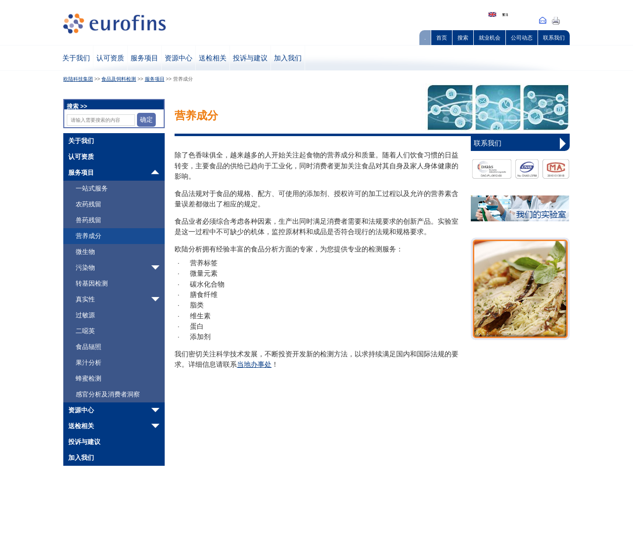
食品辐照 (88, 346)
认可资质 (110, 58)
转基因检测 (92, 283)
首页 (441, 38)
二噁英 (85, 331)
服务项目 (144, 58)
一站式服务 (92, 188)
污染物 (85, 267)
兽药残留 (88, 220)
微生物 (85, 251)
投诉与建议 (250, 58)
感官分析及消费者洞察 (108, 394)
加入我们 (288, 58)
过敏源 (85, 315)
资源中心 (178, 58)
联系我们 (554, 38)
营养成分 (88, 236)
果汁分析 (88, 362)
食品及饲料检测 (118, 79)
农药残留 (88, 204)
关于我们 (76, 58)
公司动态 (522, 38)
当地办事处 (254, 364)
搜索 (462, 38)
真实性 (85, 299)
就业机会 (489, 38)
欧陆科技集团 (78, 79)
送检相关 (212, 58)
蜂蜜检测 (88, 378)
